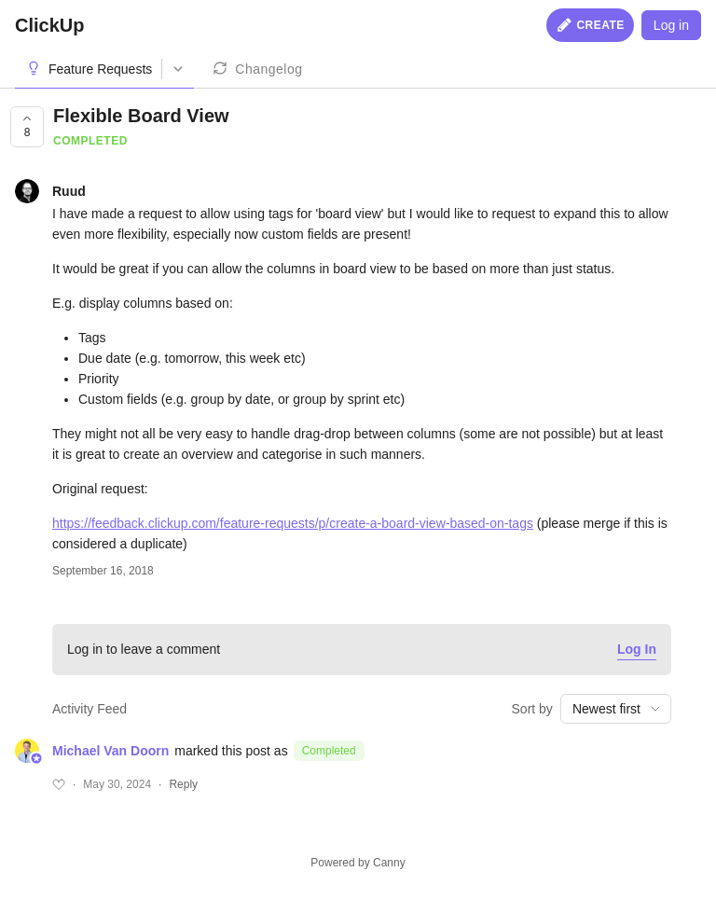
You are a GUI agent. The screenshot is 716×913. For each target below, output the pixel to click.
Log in (671, 25)
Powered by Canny (357, 862)
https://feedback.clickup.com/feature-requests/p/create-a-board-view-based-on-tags (292, 523)
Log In (636, 649)
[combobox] (615, 709)
